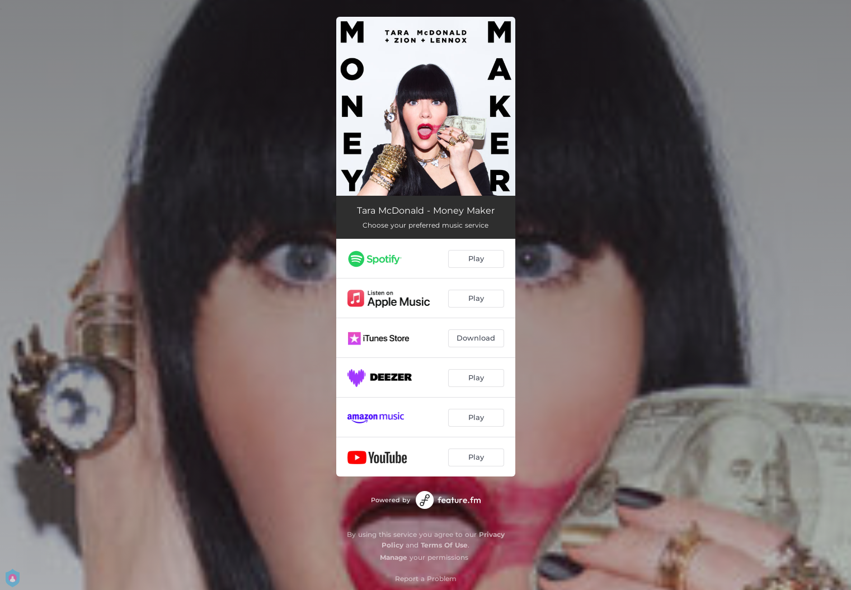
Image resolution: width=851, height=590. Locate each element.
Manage (393, 557)
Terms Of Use (444, 545)
